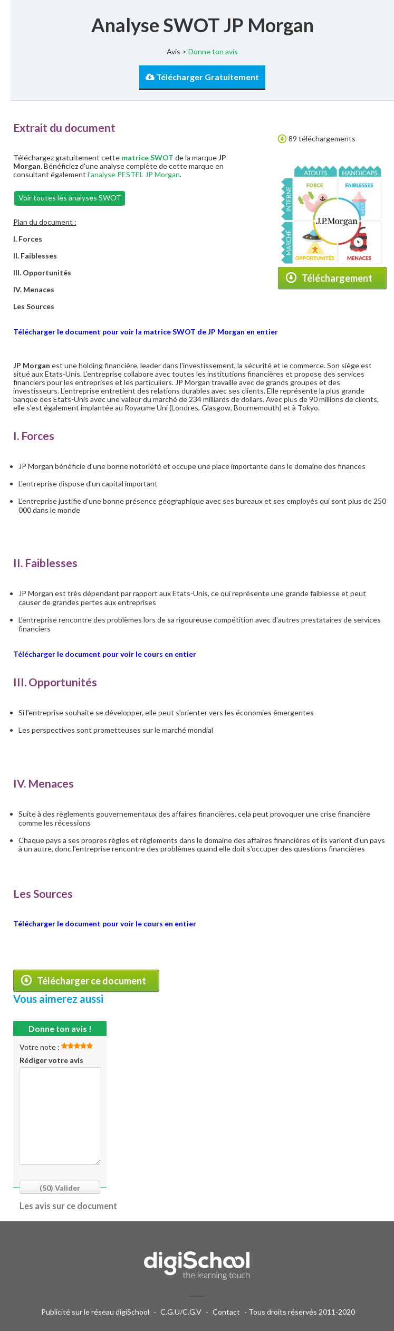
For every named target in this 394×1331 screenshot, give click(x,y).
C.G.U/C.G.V (180, 1311)
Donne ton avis (213, 51)
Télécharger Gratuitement (202, 77)
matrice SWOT (147, 157)
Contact (226, 1311)
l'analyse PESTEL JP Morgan (134, 174)
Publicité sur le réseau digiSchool (95, 1311)
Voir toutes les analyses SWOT (69, 197)
